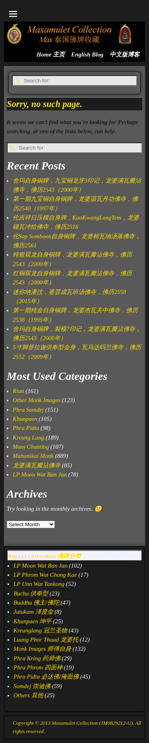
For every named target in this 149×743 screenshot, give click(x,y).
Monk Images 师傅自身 (42, 649)
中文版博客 (124, 54)
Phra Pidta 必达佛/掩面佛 (46, 676)
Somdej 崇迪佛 (32, 686)
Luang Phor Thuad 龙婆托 (46, 639)
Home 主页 (51, 54)
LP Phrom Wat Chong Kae (45, 575)
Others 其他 (28, 695)
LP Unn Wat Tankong (39, 584)
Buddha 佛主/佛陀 (36, 602)
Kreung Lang (28, 437)
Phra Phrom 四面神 (38, 667)
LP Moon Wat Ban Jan (40, 474)
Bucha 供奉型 (31, 593)
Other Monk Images (36, 400)
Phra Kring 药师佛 (37, 658)
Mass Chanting (31, 446)
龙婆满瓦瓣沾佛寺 (36, 465)
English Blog (87, 54)
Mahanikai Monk (33, 456)
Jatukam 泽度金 (33, 612)
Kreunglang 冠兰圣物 (40, 630)
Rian (18, 391)
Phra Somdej (28, 410)
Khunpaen (25, 419)
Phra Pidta (26, 428)
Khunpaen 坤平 (32, 621)
